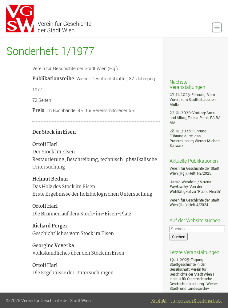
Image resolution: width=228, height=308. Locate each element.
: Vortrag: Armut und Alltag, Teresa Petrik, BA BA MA (195, 117)
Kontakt (159, 300)
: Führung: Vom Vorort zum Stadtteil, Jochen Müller (192, 99)
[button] (217, 27)
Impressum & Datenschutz (196, 300)
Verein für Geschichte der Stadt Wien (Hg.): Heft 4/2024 (194, 203)
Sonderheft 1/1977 (50, 51)
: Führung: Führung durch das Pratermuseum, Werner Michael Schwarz (195, 138)
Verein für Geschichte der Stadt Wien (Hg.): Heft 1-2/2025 (194, 171)
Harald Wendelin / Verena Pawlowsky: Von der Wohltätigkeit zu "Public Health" (195, 186)
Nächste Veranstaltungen (187, 84)
